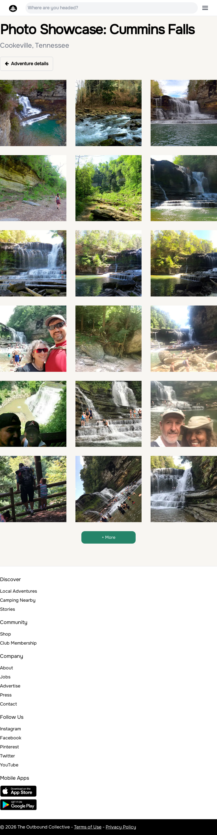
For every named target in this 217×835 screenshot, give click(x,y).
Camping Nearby (18, 600)
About (6, 668)
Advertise (10, 686)
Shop (5, 634)
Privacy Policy (121, 827)
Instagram (10, 729)
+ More (109, 537)
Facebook (10, 738)
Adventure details (26, 64)
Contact (8, 704)
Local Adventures (18, 591)
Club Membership (18, 643)
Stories (7, 609)
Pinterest (9, 747)
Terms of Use (87, 827)
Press (6, 695)
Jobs (5, 677)
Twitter (7, 756)
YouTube (9, 765)
